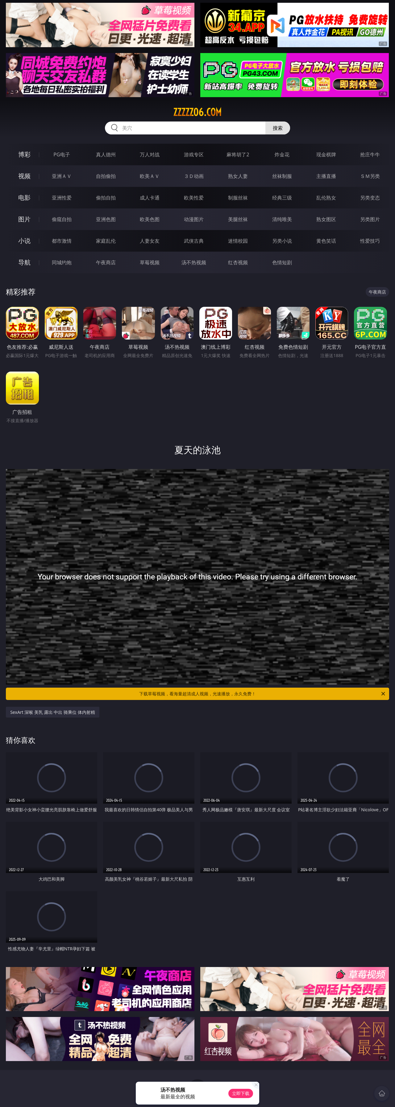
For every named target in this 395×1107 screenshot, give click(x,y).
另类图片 (370, 219)
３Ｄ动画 (194, 176)
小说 (24, 241)
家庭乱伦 (106, 240)
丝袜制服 (282, 176)
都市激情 (62, 240)
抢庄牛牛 (370, 154)
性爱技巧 (370, 240)
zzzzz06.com (197, 112)
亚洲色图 (106, 219)
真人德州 (106, 154)
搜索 (278, 128)
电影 (24, 197)
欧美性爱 (194, 197)
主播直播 (326, 176)
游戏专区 (194, 154)
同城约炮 (62, 262)
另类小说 (282, 240)
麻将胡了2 (238, 154)
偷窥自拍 (62, 219)
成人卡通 (150, 197)
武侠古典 (194, 240)
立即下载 (240, 1093)
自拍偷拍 (106, 176)
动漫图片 (194, 219)
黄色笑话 (326, 240)
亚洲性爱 (62, 197)
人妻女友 (150, 240)
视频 (24, 176)
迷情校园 (238, 240)
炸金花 (282, 154)
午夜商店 (106, 262)
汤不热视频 (193, 262)
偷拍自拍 (106, 197)
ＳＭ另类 (370, 176)
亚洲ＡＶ (62, 176)
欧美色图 (150, 219)
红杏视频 (238, 262)
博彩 (24, 154)
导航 (24, 262)
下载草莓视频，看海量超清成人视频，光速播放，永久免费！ (262, 694)
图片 (24, 219)
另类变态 (370, 197)
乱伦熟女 (326, 197)
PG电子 (61, 154)
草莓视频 (150, 262)
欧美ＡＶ (150, 176)
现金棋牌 (326, 154)
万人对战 (150, 154)
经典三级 (282, 197)
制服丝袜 (238, 197)
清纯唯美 (282, 219)
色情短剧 (282, 262)
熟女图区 (326, 219)
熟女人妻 (238, 176)
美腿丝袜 (238, 219)
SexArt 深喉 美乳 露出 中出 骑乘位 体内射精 (52, 712)
